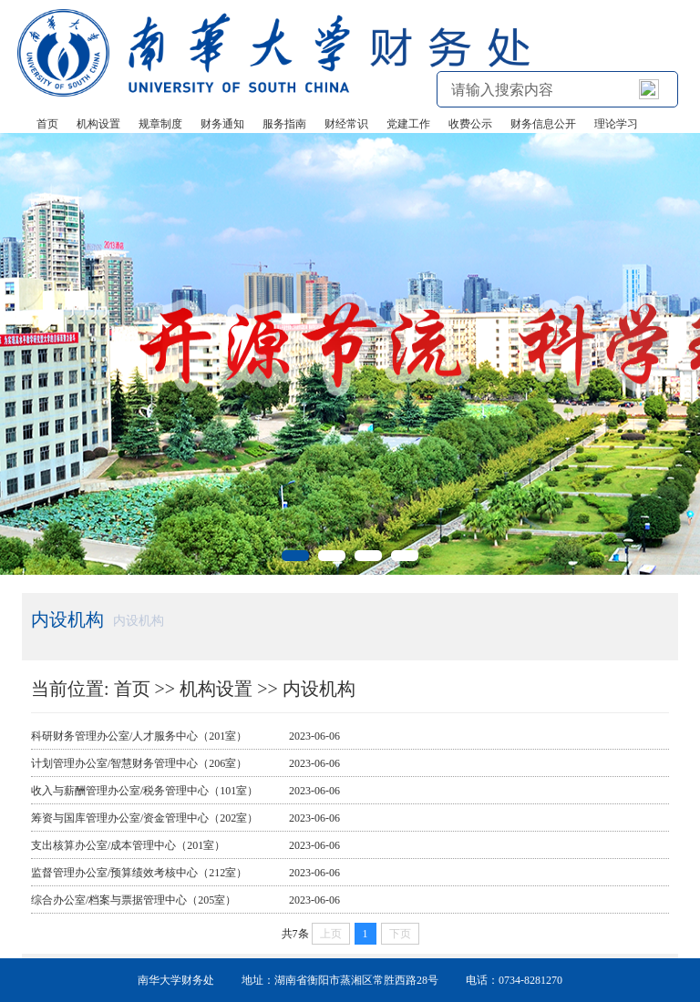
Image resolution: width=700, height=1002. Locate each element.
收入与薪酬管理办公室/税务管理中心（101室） (144, 790)
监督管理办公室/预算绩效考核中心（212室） (139, 872)
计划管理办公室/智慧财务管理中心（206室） (139, 763)
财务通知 (222, 124)
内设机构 (319, 689)
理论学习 (616, 124)
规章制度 (160, 124)
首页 (47, 124)
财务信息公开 (543, 124)
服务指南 (284, 124)
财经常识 (346, 124)
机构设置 (98, 124)
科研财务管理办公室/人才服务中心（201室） (139, 736)
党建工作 (408, 124)
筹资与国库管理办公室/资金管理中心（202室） (144, 818)
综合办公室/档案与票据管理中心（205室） (133, 900)
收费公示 (470, 124)
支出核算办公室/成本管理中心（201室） (128, 845)
